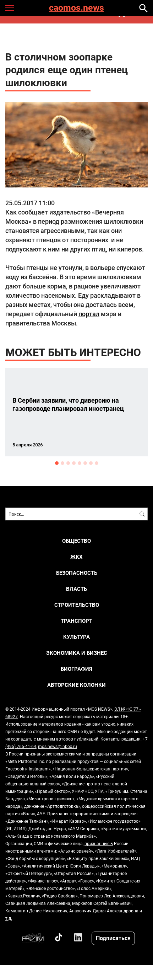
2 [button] (62, 463)
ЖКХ (76, 557)
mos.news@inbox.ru (57, 746)
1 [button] (57, 463)
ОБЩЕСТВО (76, 541)
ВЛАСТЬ (76, 589)
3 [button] (68, 463)
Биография (76, 669)
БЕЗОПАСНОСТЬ (76, 573)
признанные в (98, 843)
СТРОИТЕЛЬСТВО (76, 605)
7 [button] (91, 463)
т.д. (8, 918)
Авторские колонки (76, 685)
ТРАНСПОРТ (76, 621)
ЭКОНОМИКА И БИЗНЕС (76, 653)
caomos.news (76, 8)
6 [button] (85, 463)
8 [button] (96, 463)
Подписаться (113, 938)
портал (88, 313)
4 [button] (74, 463)
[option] (76, 412)
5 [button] (79, 463)
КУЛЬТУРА (76, 637)
